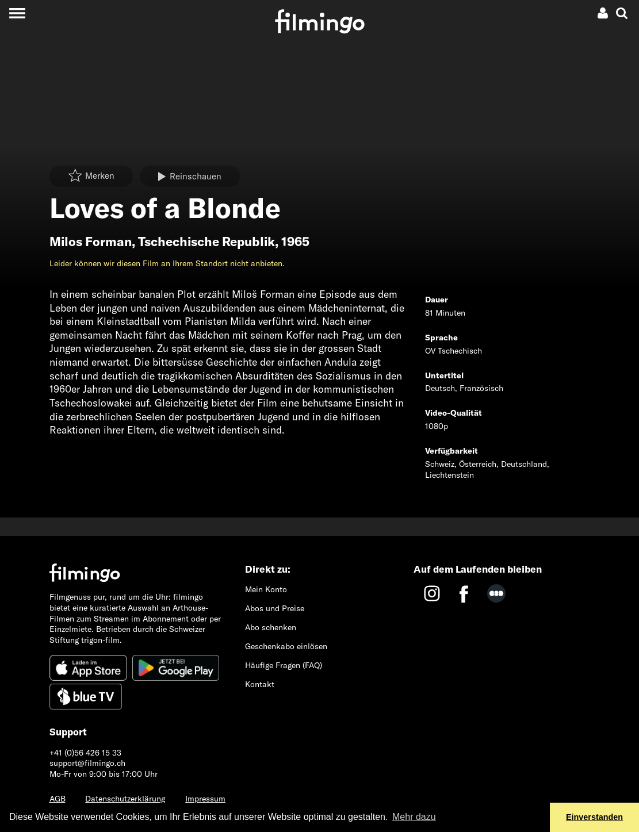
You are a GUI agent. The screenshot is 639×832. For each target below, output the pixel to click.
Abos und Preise (274, 608)
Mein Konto (266, 589)
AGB (57, 798)
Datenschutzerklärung (125, 798)
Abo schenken (270, 627)
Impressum (205, 798)
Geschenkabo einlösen (286, 646)
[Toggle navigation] (17, 13)
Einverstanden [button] (594, 817)
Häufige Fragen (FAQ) (283, 665)
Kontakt (259, 684)
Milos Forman (90, 241)
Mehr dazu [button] (414, 817)
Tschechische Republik (206, 241)
